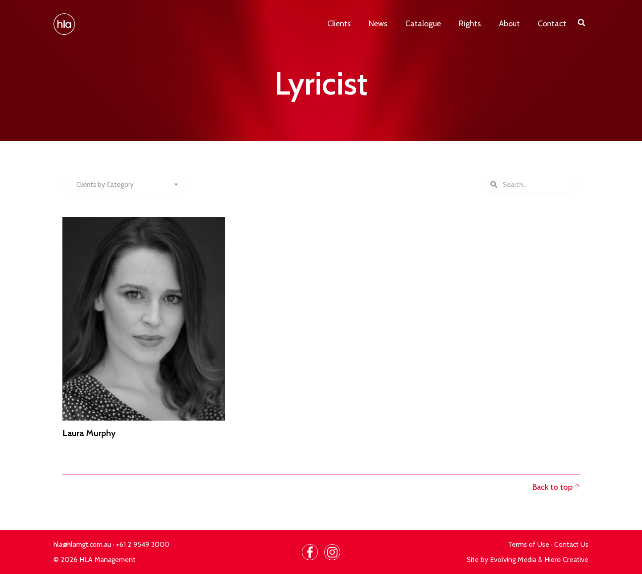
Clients (339, 24)
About (509, 24)
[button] (581, 22)
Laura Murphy (89, 433)
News (378, 24)
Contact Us (571, 544)
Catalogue (423, 24)
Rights (470, 24)
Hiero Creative (566, 559)
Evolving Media (513, 559)
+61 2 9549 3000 (142, 544)
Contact (552, 24)
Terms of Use (528, 544)
